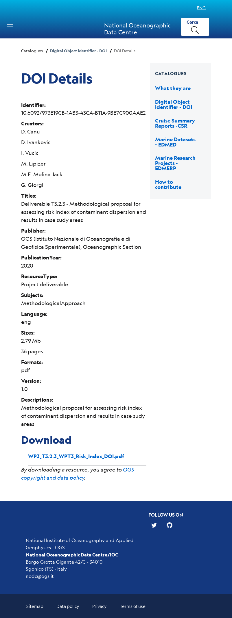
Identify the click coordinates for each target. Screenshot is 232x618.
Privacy (99, 606)
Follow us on (165, 515)
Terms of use (133, 606)
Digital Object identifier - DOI (78, 50)
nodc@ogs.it (40, 576)
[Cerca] (195, 27)
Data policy (67, 606)
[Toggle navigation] (9, 26)
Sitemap (34, 606)
